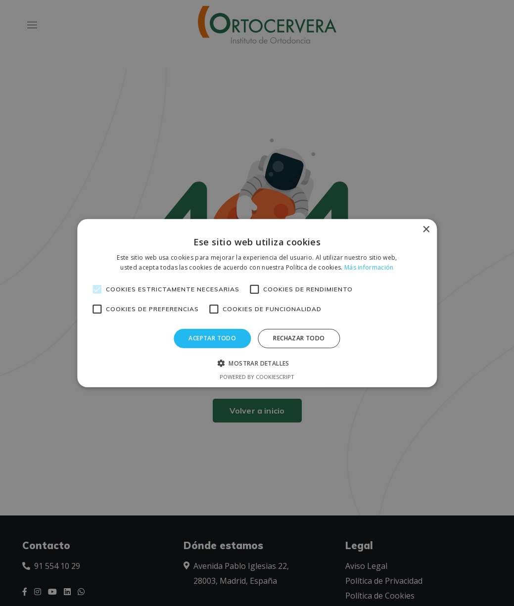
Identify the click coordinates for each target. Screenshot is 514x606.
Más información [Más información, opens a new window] (369, 267)
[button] (257, 363)
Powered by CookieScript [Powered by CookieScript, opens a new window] (257, 376)
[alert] (257, 303)
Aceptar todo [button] (212, 338)
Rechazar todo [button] (299, 338)
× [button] (425, 229)
